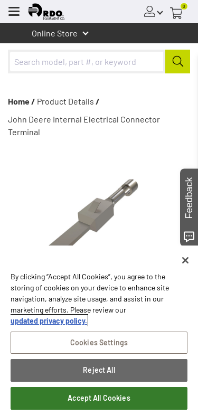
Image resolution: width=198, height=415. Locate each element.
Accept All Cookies (99, 397)
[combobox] (99, 61)
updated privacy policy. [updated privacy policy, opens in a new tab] (49, 320)
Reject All (99, 369)
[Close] (185, 260)
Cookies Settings (99, 342)
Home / (21, 101)
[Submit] (177, 61)
